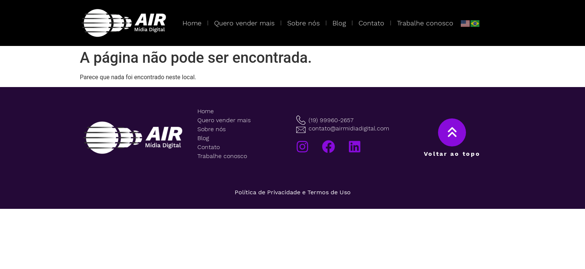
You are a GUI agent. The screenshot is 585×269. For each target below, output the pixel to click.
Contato (371, 23)
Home (191, 23)
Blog (339, 23)
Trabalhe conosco (425, 23)
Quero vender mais (244, 23)
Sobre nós (303, 23)
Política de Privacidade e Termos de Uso (293, 192)
